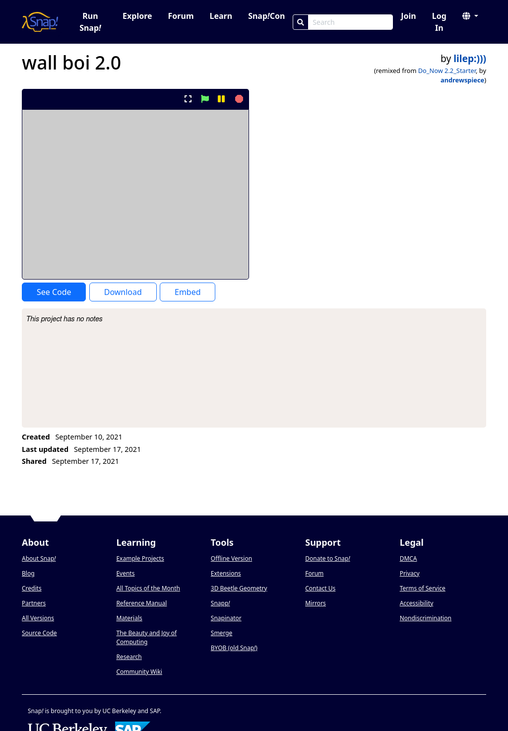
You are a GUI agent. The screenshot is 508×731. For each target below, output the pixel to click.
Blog (28, 573)
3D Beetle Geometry (239, 588)
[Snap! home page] (40, 21)
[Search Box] (350, 22)
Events (125, 573)
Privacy (410, 573)
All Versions (38, 618)
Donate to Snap (327, 558)
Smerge (222, 633)
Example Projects (140, 558)
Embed (188, 292)
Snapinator (226, 618)
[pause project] (221, 98)
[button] (470, 16)
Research (128, 657)
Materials (129, 618)
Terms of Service (422, 588)
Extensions (226, 573)
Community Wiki (139, 671)
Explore (137, 15)
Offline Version (231, 558)
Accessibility (417, 603)
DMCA (408, 558)
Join (408, 15)
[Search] (301, 22)
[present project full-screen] (188, 98)
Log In (439, 21)
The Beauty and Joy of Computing (146, 637)
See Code (54, 292)
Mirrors (315, 603)
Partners (34, 603)
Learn (220, 15)
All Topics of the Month (148, 588)
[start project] (204, 98)
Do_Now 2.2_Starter (447, 70)
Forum (181, 15)
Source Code (39, 633)
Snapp (220, 603)
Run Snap (90, 21)
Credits (32, 588)
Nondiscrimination (425, 618)
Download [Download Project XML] (123, 292)
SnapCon (266, 15)
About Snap (39, 558)
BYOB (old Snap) (234, 648)
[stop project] (238, 98)
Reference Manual (141, 603)
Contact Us (320, 588)
